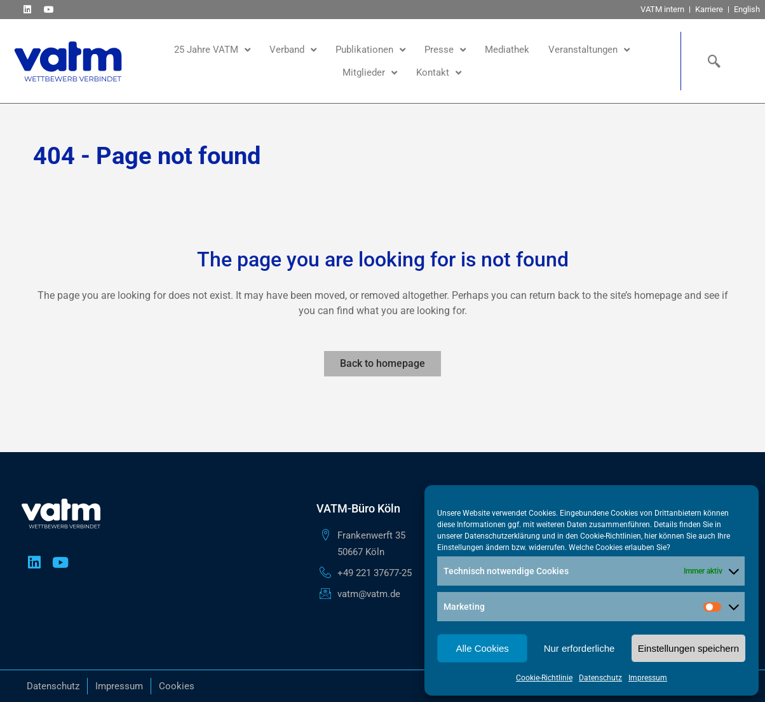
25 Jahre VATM (212, 50)
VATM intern (662, 9)
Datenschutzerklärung (502, 536)
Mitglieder (369, 73)
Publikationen (370, 50)
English (747, 9)
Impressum (647, 677)
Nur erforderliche (579, 648)
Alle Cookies (482, 648)
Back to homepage (382, 363)
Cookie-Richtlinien (610, 536)
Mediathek (507, 49)
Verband (292, 50)
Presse (445, 50)
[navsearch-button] (711, 61)
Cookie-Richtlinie (544, 677)
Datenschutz (600, 677)
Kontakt (438, 73)
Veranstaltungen (589, 50)
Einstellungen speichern (688, 648)
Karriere (709, 9)
